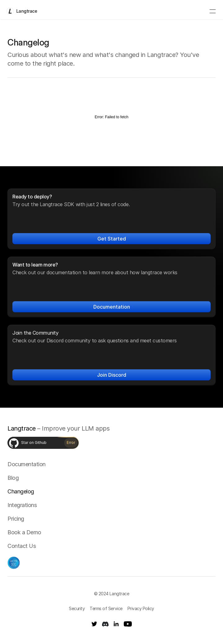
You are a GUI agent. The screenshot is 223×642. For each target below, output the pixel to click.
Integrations (22, 505)
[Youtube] (128, 624)
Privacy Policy (140, 608)
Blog (13, 478)
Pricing (15, 518)
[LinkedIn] (116, 624)
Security (77, 608)
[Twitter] (94, 624)
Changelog (20, 491)
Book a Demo (24, 532)
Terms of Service (106, 608)
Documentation (26, 464)
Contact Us (21, 546)
